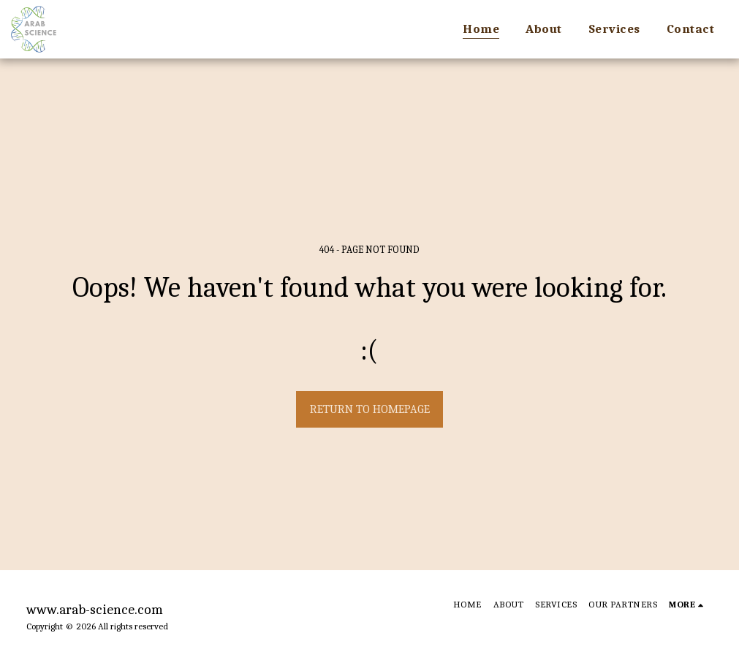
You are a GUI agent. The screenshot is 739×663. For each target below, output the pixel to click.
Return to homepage (370, 409)
